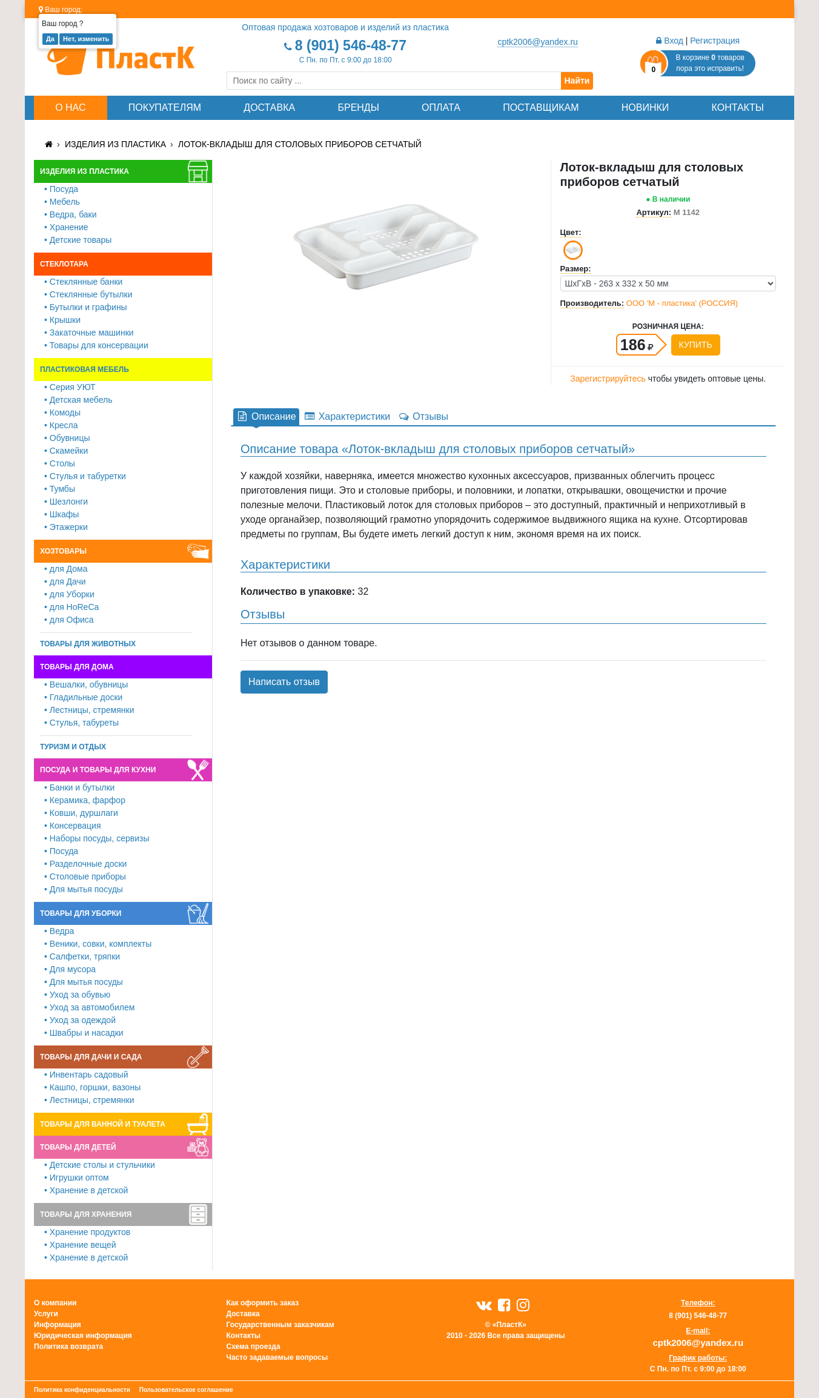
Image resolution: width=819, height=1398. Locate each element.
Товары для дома (77, 667)
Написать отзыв (284, 682)
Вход (669, 40)
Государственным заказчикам (280, 1324)
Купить (695, 345)
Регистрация (715, 40)
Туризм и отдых (73, 747)
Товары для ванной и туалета (102, 1124)
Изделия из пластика (115, 144)
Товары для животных (88, 644)
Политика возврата (68, 1346)
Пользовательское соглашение (186, 1389)
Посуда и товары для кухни (98, 770)
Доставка (269, 107)
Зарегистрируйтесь (608, 378)
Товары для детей (78, 1147)
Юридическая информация (83, 1335)
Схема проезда (253, 1346)
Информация (57, 1324)
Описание (266, 416)
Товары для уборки (81, 913)
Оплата (441, 107)
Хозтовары (63, 551)
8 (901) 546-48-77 (350, 45)
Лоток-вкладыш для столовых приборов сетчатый (300, 144)
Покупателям (164, 107)
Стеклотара (64, 264)
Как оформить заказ (263, 1303)
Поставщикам (541, 107)
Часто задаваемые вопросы (277, 1357)
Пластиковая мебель (84, 369)
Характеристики (347, 416)
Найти (577, 80)
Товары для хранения (85, 1214)
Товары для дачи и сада (91, 1057)
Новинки (645, 107)
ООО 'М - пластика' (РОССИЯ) (682, 303)
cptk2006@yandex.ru (537, 42)
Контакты (738, 107)
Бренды (358, 107)
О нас (70, 107)
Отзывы (422, 416)
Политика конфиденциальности (82, 1389)
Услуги (46, 1314)
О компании (55, 1303)
